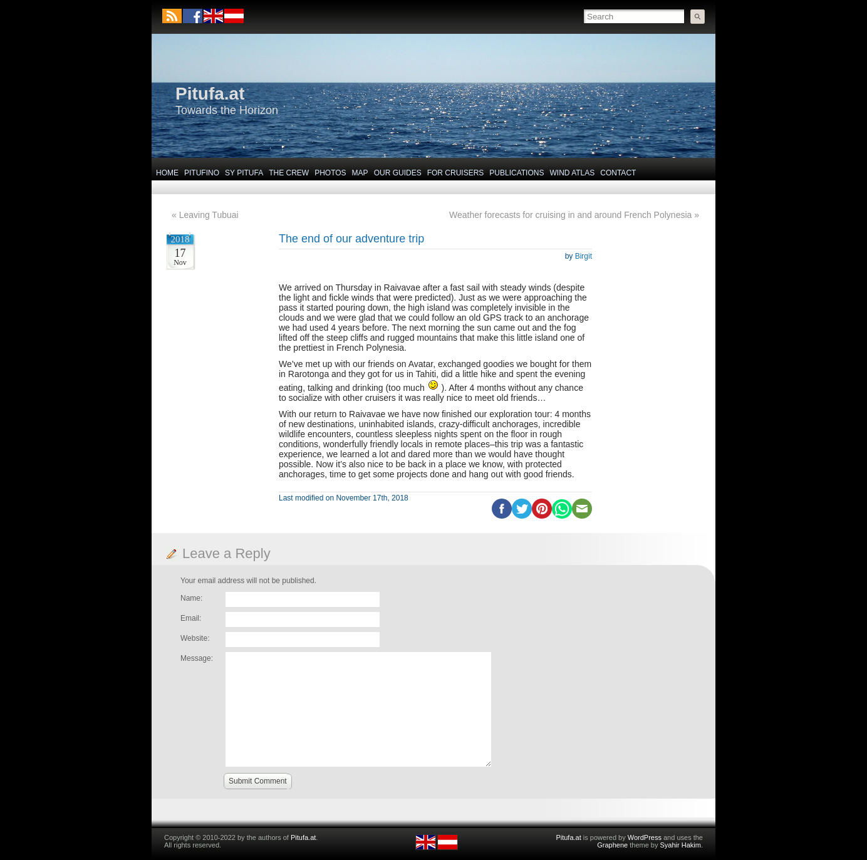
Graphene (612, 845)
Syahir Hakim (680, 845)
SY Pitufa (244, 172)
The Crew (289, 172)
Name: (191, 598)
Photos (330, 172)
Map (360, 172)
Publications (516, 172)
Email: (190, 618)
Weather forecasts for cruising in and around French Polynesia (570, 215)
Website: (194, 638)
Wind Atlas (571, 172)
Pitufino (201, 172)
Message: (196, 658)
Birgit (583, 256)
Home (167, 172)
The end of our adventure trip (351, 238)
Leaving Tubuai (209, 215)
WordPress (645, 837)
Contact (618, 172)
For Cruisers (455, 172)
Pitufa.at (209, 93)
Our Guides (398, 172)
